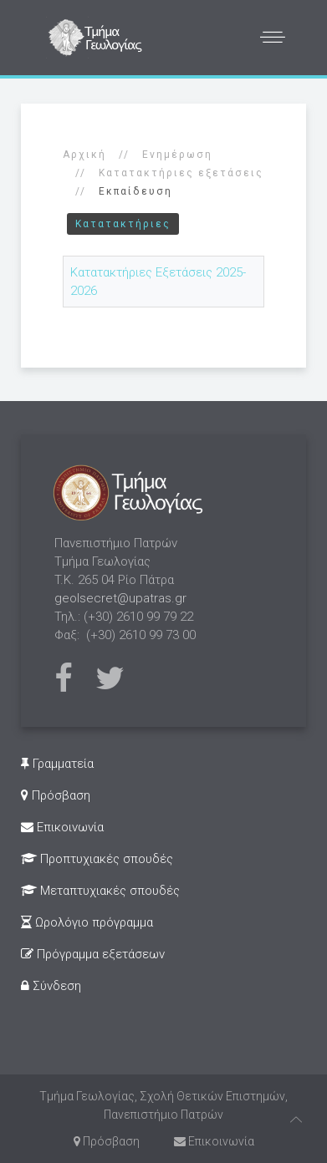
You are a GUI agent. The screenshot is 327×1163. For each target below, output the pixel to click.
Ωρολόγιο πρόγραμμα (87, 922)
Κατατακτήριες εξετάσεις (181, 173)
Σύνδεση (51, 985)
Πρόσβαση (55, 795)
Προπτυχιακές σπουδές (97, 858)
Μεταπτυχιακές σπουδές (100, 890)
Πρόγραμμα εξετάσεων (93, 954)
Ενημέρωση (177, 154)
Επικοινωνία (62, 827)
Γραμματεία (57, 763)
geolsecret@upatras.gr (120, 598)
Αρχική (84, 154)
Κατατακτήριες (123, 224)
